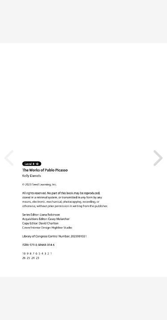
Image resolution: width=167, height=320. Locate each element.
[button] (158, 158)
